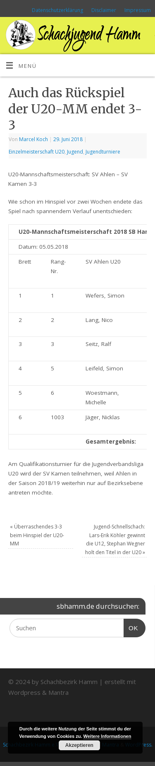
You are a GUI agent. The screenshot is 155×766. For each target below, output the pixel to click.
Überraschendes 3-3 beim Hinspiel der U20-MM (37, 535)
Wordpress (24, 692)
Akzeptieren (79, 745)
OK (131, 627)
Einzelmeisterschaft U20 (36, 151)
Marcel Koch (33, 139)
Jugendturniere (103, 151)
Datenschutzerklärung (57, 10)
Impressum (137, 10)
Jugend (75, 151)
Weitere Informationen (107, 736)
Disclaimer (103, 10)
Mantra (58, 692)
